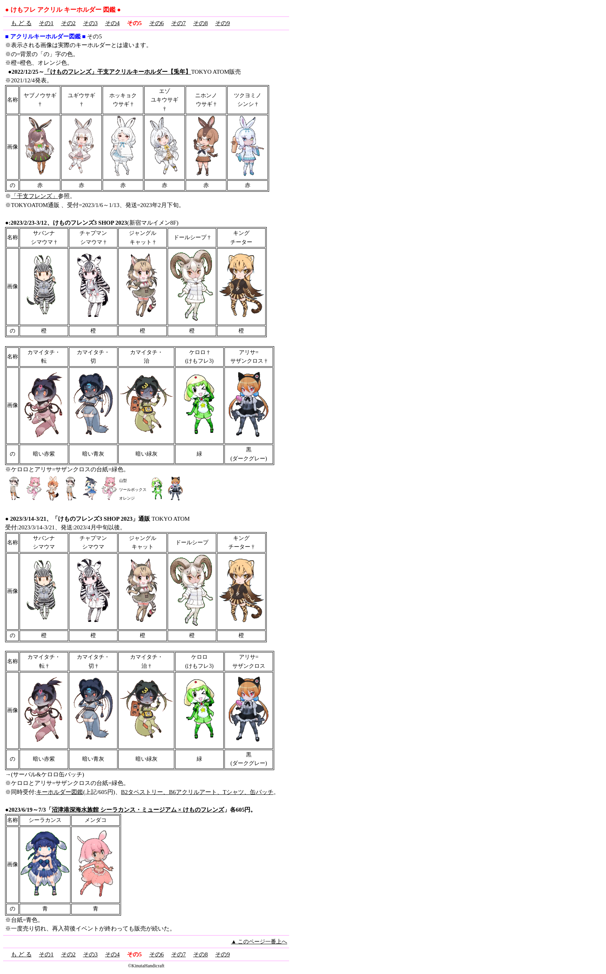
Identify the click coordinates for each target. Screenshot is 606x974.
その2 (68, 23)
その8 (200, 23)
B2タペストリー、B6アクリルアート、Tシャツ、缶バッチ (197, 792)
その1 (46, 23)
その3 (90, 23)
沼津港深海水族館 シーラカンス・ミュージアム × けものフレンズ (138, 810)
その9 (222, 23)
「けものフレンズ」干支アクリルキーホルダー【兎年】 (117, 72)
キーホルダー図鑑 (59, 792)
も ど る (21, 23)
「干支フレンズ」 (34, 196)
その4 (112, 23)
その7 (178, 23)
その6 (156, 23)
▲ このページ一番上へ (259, 942)
